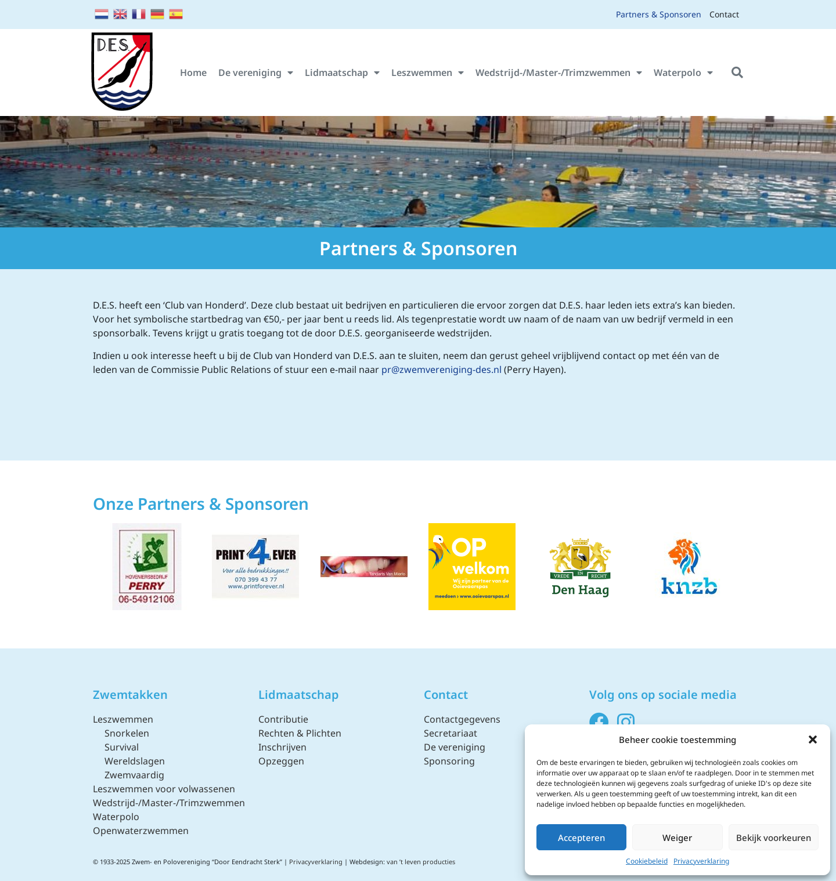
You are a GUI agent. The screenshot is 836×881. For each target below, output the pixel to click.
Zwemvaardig (134, 774)
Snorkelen (127, 733)
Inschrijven (282, 747)
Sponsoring (449, 761)
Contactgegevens (462, 719)
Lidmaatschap (342, 72)
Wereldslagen (135, 761)
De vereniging (255, 72)
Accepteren (581, 837)
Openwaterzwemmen (141, 830)
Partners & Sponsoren (658, 14)
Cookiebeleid (647, 861)
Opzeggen (281, 761)
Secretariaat (450, 733)
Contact (724, 14)
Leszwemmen (427, 72)
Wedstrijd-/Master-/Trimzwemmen (558, 72)
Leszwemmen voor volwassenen (164, 788)
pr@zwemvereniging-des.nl (441, 369)
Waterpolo (683, 72)
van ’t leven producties (421, 861)
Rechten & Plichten (299, 733)
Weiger (677, 837)
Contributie (283, 719)
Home (193, 72)
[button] (813, 739)
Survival (122, 747)
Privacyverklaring (701, 861)
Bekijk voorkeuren (773, 837)
